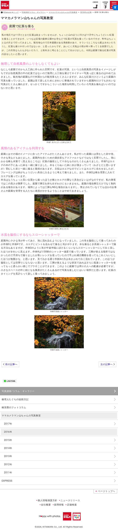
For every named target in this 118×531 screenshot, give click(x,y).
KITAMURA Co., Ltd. (52, 527)
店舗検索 (72, 504)
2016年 (8, 432)
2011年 (8, 472)
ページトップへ (106, 491)
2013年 (8, 456)
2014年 (8, 448)
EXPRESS (7, 480)
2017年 (8, 423)
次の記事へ (106, 364)
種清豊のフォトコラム (14, 407)
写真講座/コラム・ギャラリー (34, 12)
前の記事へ (11, 364)
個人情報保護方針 (47, 500)
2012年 (8, 464)
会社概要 (46, 504)
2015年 (8, 440)
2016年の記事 (86, 12)
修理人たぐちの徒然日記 (15, 399)
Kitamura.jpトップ (11, 12)
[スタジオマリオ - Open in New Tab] (77, 518)
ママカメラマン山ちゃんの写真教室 (63, 12)
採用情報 (59, 504)
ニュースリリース (70, 500)
